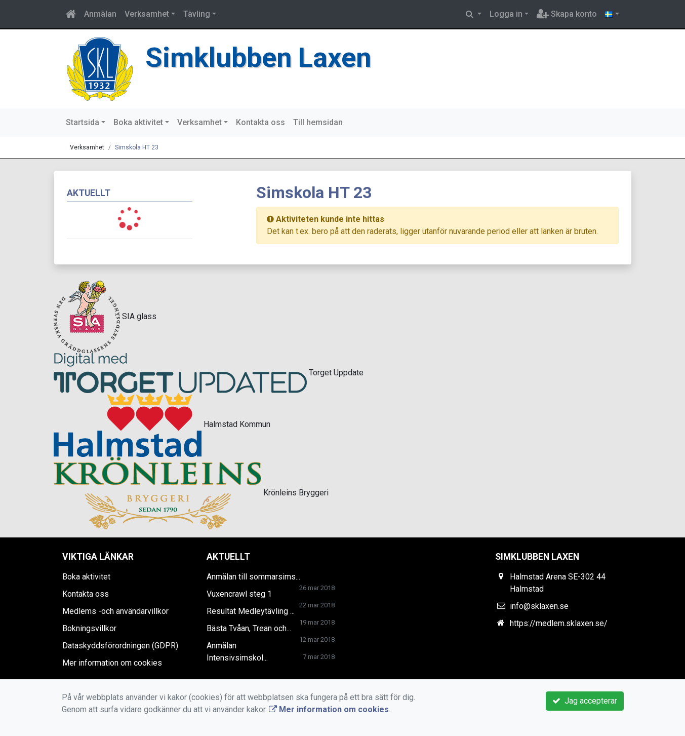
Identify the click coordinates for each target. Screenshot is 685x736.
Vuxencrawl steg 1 (239, 594)
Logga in (506, 14)
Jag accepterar (584, 701)
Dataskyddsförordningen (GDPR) (120, 645)
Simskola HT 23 (136, 147)
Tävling (196, 14)
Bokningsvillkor (89, 628)
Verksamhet (147, 14)
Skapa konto (567, 14)
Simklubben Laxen (258, 57)
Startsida (82, 122)
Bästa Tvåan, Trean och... (249, 628)
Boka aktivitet (138, 122)
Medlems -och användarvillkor (115, 611)
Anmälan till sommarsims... (253, 577)
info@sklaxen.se (539, 606)
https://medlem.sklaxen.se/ (559, 623)
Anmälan (100, 14)
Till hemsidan (318, 122)
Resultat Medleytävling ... (251, 611)
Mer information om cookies (112, 663)
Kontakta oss (260, 122)
